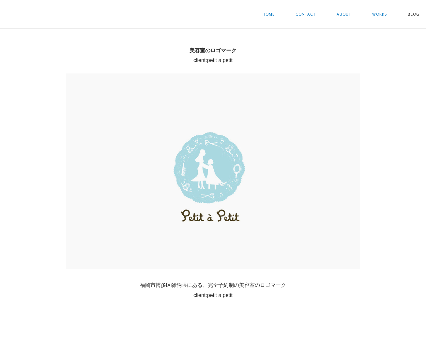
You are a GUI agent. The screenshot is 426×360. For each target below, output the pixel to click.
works (379, 14)
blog (413, 14)
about (344, 14)
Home (269, 14)
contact (306, 14)
